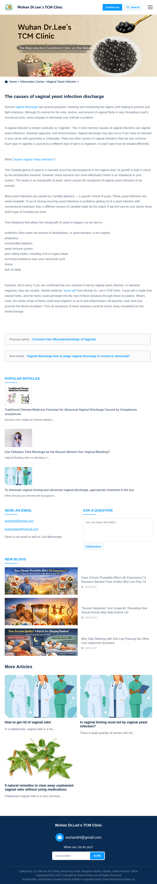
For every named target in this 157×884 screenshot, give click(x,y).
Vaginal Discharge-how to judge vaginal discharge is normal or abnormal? (78, 356)
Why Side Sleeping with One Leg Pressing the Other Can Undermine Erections (115, 640)
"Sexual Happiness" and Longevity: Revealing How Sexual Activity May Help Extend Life (114, 610)
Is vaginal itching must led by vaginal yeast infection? (113, 724)
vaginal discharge (26, 107)
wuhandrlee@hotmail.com (21, 529)
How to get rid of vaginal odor (28, 722)
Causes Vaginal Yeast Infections (33, 159)
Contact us (112, 7)
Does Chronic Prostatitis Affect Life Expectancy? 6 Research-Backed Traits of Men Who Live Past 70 (113, 579)
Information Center (32, 81)
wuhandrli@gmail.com (19, 520)
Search (135, 7)
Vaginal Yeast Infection (61, 81)
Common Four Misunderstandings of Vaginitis (64, 339)
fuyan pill (69, 290)
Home (13, 81)
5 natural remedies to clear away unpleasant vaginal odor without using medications (39, 787)
